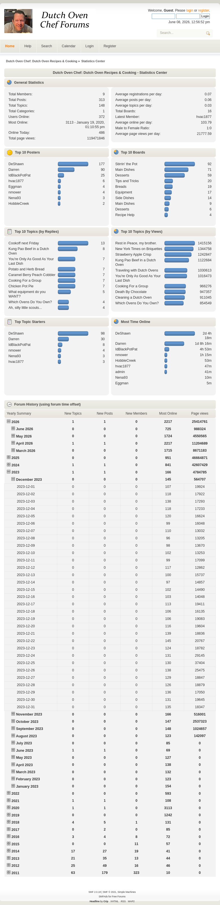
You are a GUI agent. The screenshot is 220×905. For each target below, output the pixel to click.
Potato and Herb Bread (26, 269)
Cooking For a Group (24, 281)
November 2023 (29, 714)
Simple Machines (127, 892)
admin (120, 372)
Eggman (14, 187)
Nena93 (14, 198)
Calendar (69, 46)
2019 (15, 815)
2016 (15, 837)
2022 (15, 794)
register (203, 10)
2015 (15, 844)
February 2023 (28, 779)
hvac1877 (204, 117)
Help (27, 46)
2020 (15, 808)
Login (89, 46)
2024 (15, 465)
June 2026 (24, 429)
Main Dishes (125, 170)
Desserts (122, 175)
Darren (13, 170)
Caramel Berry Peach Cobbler (31, 275)
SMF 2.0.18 (95, 892)
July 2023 (24, 743)
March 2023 (25, 772)
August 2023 (26, 736)
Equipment (123, 192)
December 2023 (29, 480)
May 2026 (24, 436)
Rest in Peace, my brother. (136, 243)
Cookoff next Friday (23, 243)
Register (110, 46)
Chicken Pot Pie (21, 286)
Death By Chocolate (131, 292)
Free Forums (119, 896)
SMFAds (103, 896)
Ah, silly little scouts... (25, 308)
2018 (15, 822)
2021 (15, 801)
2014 (15, 851)
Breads (121, 187)
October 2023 (27, 722)
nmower (14, 192)
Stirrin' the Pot (126, 164)
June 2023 (24, 751)
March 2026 (25, 451)
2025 (15, 458)
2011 (15, 873)
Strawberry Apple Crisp (133, 255)
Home (9, 46)
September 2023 (29, 729)
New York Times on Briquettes (138, 249)
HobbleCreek (18, 204)
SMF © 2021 (109, 892)
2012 (15, 866)
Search (46, 46)
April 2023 (24, 765)
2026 (15, 422)
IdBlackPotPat (19, 175)
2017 (15, 830)
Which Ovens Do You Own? (30, 302)
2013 (15, 859)
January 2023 (27, 786)
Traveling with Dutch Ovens (136, 270)
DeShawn (16, 164)
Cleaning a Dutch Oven (133, 297)
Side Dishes (124, 198)
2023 (15, 472)
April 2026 (24, 443)
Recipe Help (125, 215)
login (189, 10)
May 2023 (24, 758)
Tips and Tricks (127, 181)
